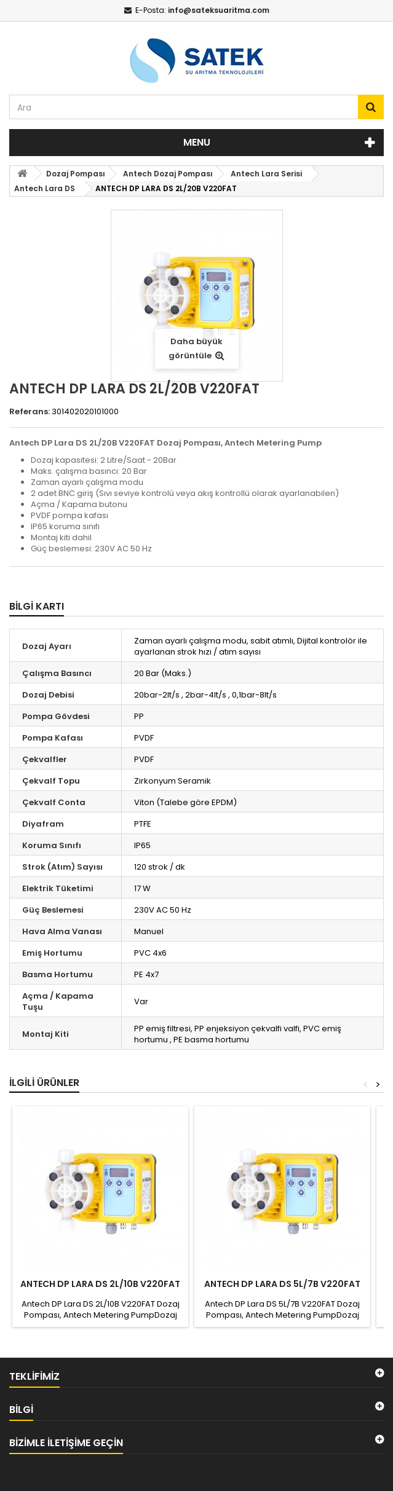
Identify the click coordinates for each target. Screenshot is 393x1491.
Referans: (29, 411)
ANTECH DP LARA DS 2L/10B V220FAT (100, 1284)
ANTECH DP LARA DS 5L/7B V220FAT (282, 1284)
